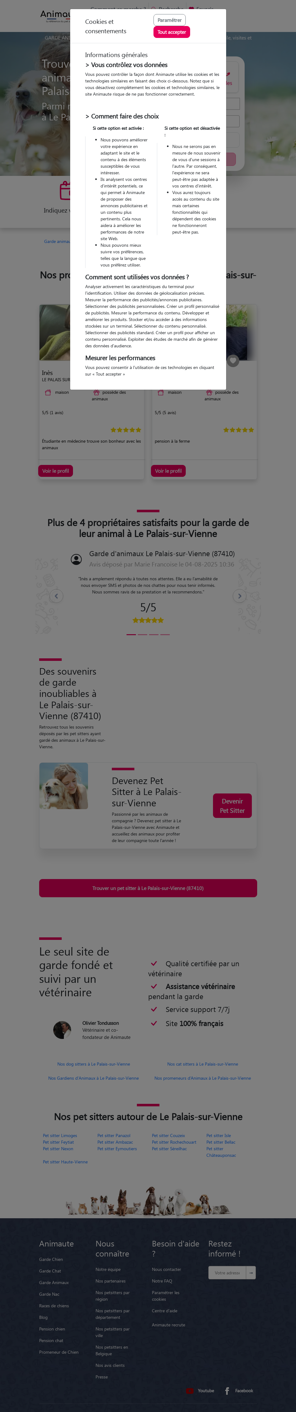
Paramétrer (170, 20)
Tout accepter (172, 32)
